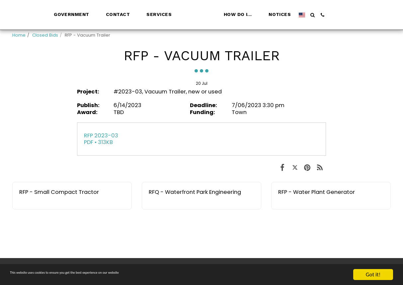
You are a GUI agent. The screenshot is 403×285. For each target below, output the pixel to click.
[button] (58, 15)
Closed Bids (45, 35)
